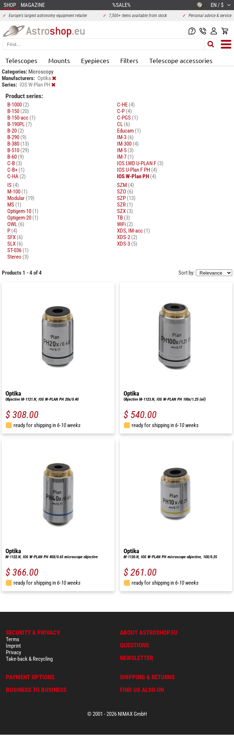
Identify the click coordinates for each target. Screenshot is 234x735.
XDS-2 (127, 237)
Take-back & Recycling (29, 659)
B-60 (15, 157)
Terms (12, 639)
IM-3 (125, 137)
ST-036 (18, 250)
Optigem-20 (23, 217)
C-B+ (16, 170)
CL (123, 124)
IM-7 (125, 157)
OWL (15, 224)
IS (13, 185)
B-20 (15, 131)
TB (123, 217)
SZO (125, 191)
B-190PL (19, 124)
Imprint (13, 646)
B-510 (18, 150)
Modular (21, 198)
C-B (14, 163)
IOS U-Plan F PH (137, 170)
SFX (15, 237)
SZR (125, 204)
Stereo (18, 257)
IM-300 (128, 144)
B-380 (18, 144)
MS (14, 204)
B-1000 (18, 104)
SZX (125, 211)
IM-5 (125, 150)
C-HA (16, 176)
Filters (129, 60)
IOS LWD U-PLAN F (140, 163)
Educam (129, 131)
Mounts (59, 60)
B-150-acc (21, 117)
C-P (124, 111)
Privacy (13, 652)
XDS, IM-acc (133, 230)
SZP (126, 198)
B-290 (17, 137)
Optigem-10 (23, 211)
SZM (125, 185)
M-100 (17, 191)
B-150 (18, 111)
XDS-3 (127, 244)
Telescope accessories (181, 60)
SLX (15, 244)
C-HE (126, 104)
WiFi (125, 224)
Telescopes (21, 60)
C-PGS (127, 117)
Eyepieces (95, 60)
